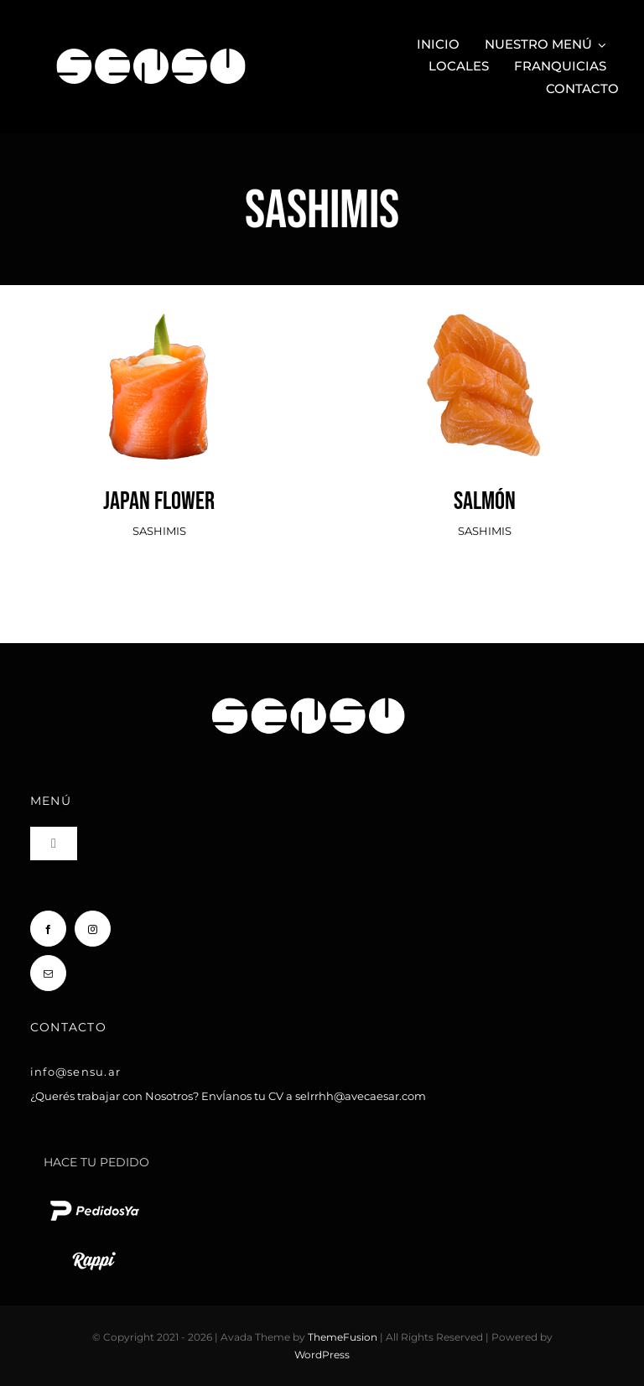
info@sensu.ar (75, 1071)
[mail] (48, 973)
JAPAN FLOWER (159, 501)
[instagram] (93, 929)
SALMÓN (485, 501)
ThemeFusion (342, 1337)
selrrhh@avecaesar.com (360, 1096)
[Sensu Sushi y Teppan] (151, 40)
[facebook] (48, 929)
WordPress (322, 1354)
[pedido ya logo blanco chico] (94, 1199)
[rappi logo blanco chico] (94, 1250)
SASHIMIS (159, 530)
